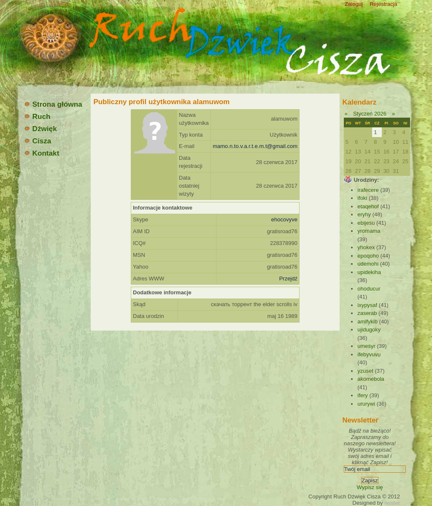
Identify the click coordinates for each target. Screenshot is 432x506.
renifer (392, 503)
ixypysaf (367, 305)
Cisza (37, 141)
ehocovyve (284, 219)
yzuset (365, 371)
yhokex (366, 247)
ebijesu (366, 223)
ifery (362, 395)
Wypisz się (369, 487)
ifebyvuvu (369, 354)
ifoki (362, 198)
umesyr (366, 346)
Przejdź (288, 278)
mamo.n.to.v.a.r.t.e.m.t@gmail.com (255, 146)
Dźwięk (40, 128)
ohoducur (368, 288)
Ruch (37, 116)
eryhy (364, 214)
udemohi (367, 264)
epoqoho (368, 256)
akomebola (370, 379)
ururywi (366, 404)
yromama (368, 231)
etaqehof (368, 206)
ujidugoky (369, 329)
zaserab (367, 313)
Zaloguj (354, 4)
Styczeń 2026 (369, 113)
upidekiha (369, 272)
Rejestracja (383, 4)
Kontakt (41, 153)
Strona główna (53, 104)
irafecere (368, 190)
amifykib (367, 321)
